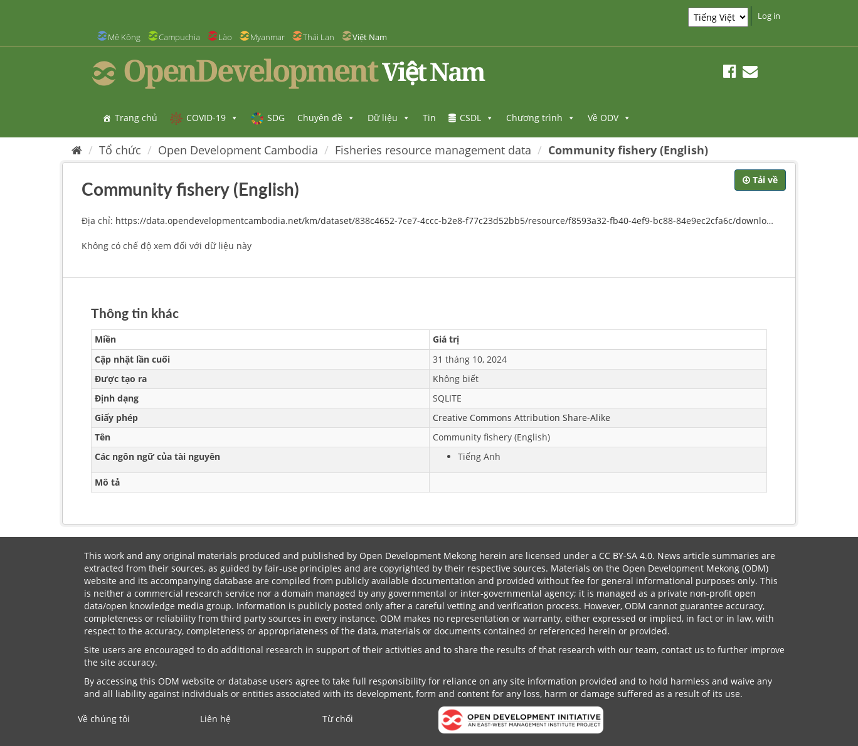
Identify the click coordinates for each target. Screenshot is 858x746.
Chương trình (540, 118)
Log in (769, 15)
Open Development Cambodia (238, 149)
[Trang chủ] (77, 149)
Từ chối (337, 719)
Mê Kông (124, 37)
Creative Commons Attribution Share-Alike (521, 418)
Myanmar (267, 37)
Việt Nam (369, 37)
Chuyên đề (326, 118)
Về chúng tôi (104, 719)
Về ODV (609, 118)
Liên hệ (215, 719)
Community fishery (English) (628, 149)
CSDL (477, 118)
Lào (225, 37)
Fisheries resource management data (433, 149)
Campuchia (179, 37)
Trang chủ (136, 118)
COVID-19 (212, 118)
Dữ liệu (389, 118)
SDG (276, 118)
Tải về (760, 180)
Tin (429, 118)
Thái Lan (318, 37)
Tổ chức (120, 149)
